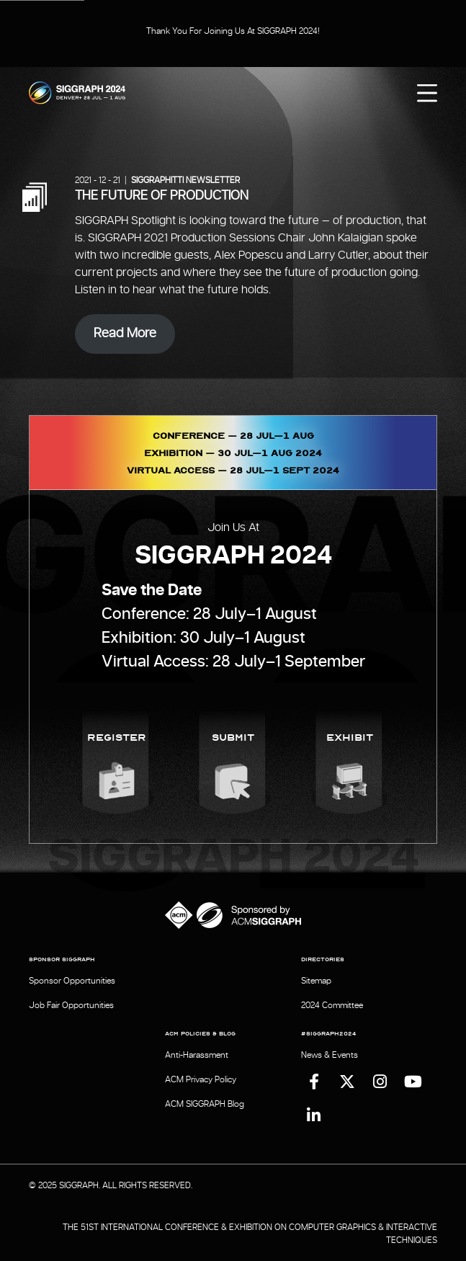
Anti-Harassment (196, 1055)
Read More (125, 333)
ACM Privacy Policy (200, 1079)
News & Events (329, 1055)
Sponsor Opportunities (72, 980)
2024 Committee (332, 1005)
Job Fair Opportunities (71, 1005)
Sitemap (316, 980)
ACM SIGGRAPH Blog (204, 1104)
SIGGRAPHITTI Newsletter (185, 180)
